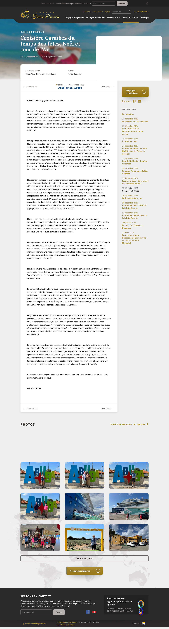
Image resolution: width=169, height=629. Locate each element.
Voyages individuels (95, 17)
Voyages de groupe (74, 17)
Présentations (114, 17)
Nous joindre (98, 11)
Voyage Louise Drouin (68, 624)
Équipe (107, 11)
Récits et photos (131, 17)
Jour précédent (33, 86)
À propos (87, 11)
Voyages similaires (132, 92)
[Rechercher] (121, 11)
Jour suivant (105, 86)
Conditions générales (66, 627)
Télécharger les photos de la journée (129, 424)
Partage (145, 17)
